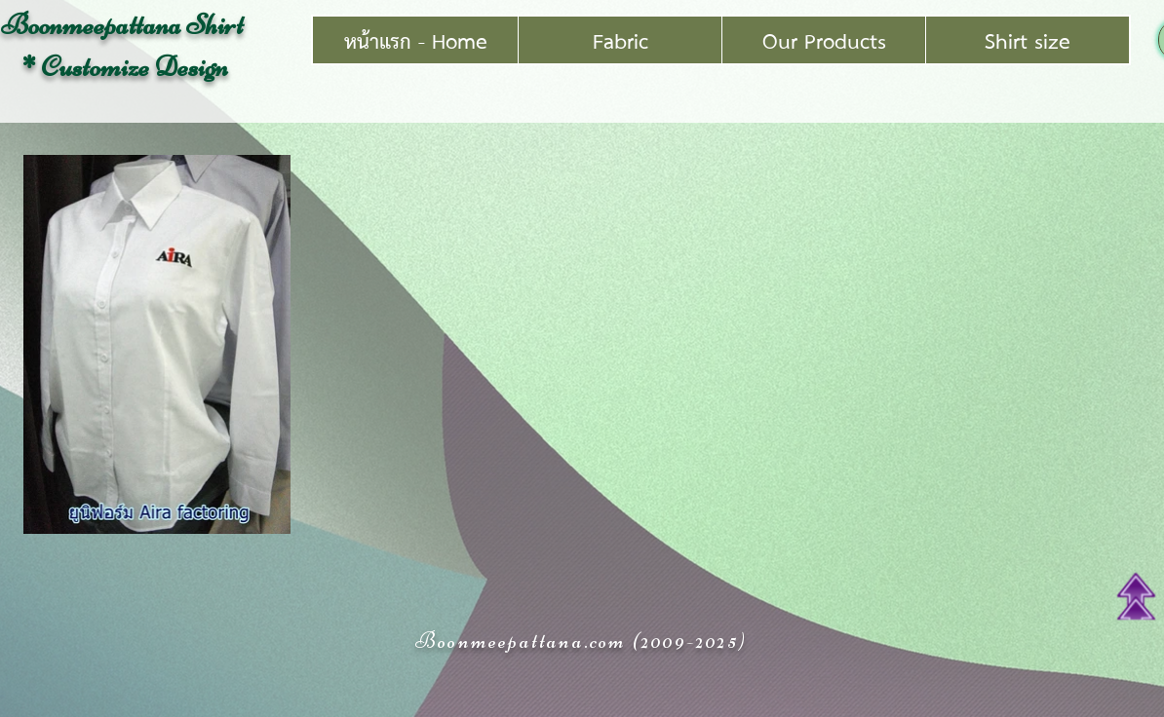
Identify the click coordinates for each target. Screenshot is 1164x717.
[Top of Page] (1136, 596)
